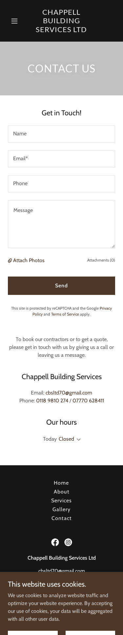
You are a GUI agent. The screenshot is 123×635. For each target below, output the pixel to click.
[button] (14, 21)
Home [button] (61, 483)
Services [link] (61, 500)
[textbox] (61, 134)
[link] (61, 21)
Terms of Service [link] (65, 314)
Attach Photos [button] (29, 260)
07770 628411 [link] (88, 400)
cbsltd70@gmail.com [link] (69, 393)
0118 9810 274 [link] (52, 400)
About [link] (61, 492)
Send (61, 285)
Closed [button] (66, 439)
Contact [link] (61, 518)
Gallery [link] (61, 509)
